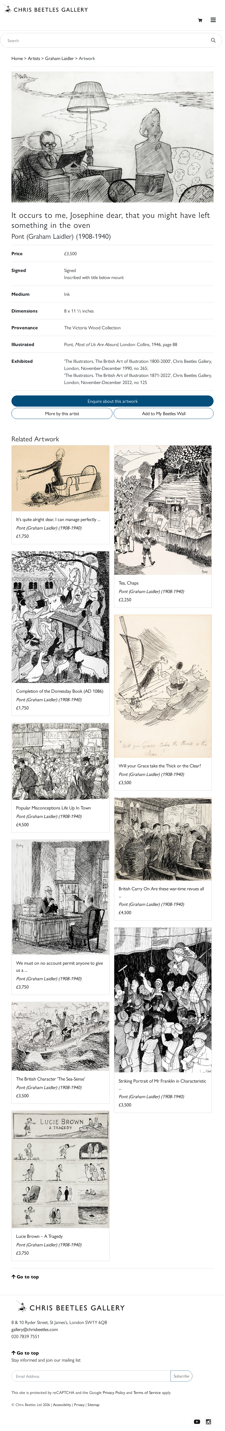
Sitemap (94, 1404)
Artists (34, 58)
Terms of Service (147, 1392)
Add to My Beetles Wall (163, 413)
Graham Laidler (59, 58)
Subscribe (181, 1376)
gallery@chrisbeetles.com (34, 1329)
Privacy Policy (114, 1392)
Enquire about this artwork (113, 401)
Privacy (79, 1404)
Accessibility (62, 1404)
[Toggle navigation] (213, 19)
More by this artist (62, 413)
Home (17, 58)
